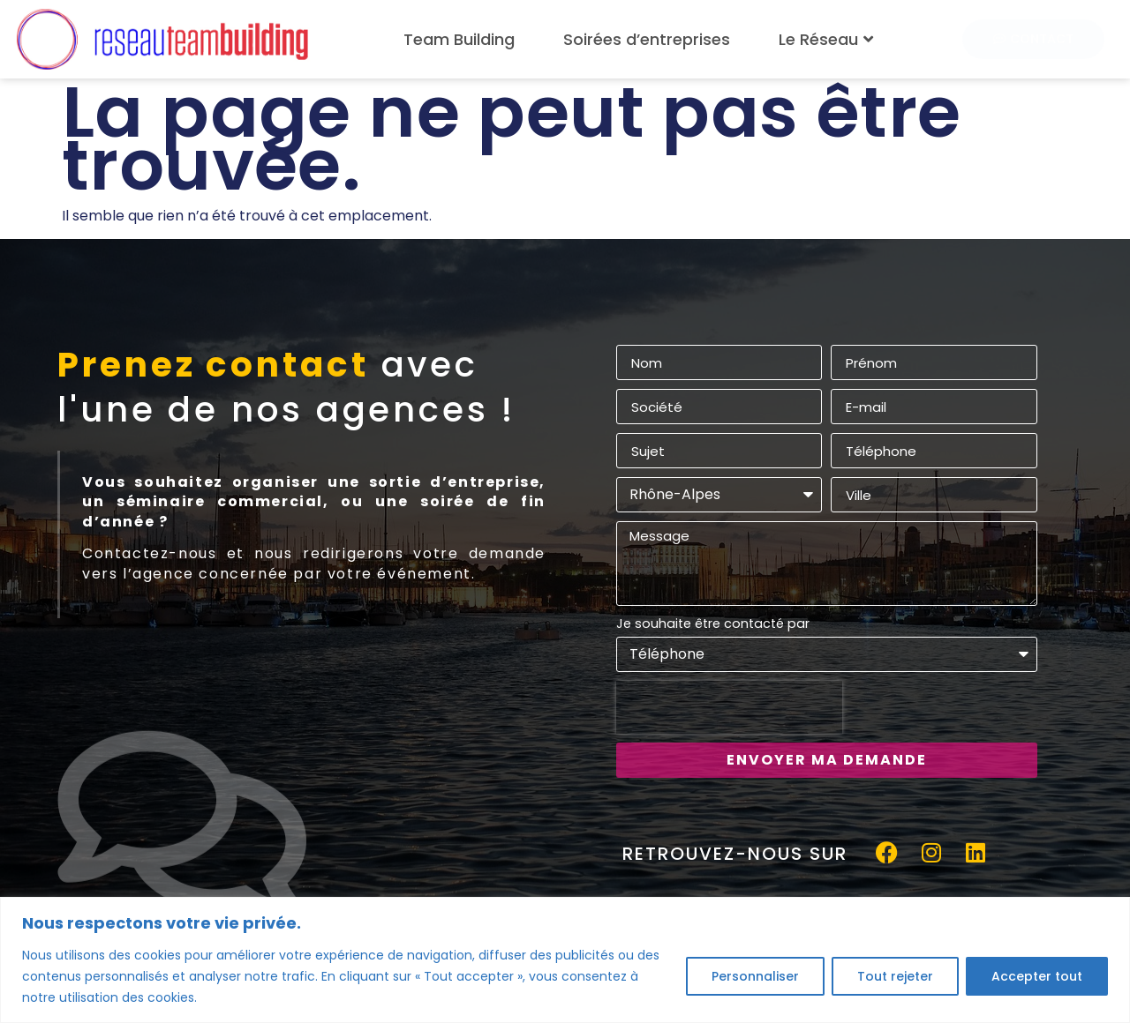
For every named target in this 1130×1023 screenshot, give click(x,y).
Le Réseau (828, 39)
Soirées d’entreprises (646, 39)
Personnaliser (755, 976)
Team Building (459, 39)
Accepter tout (1036, 976)
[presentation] (729, 707)
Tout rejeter (895, 976)
